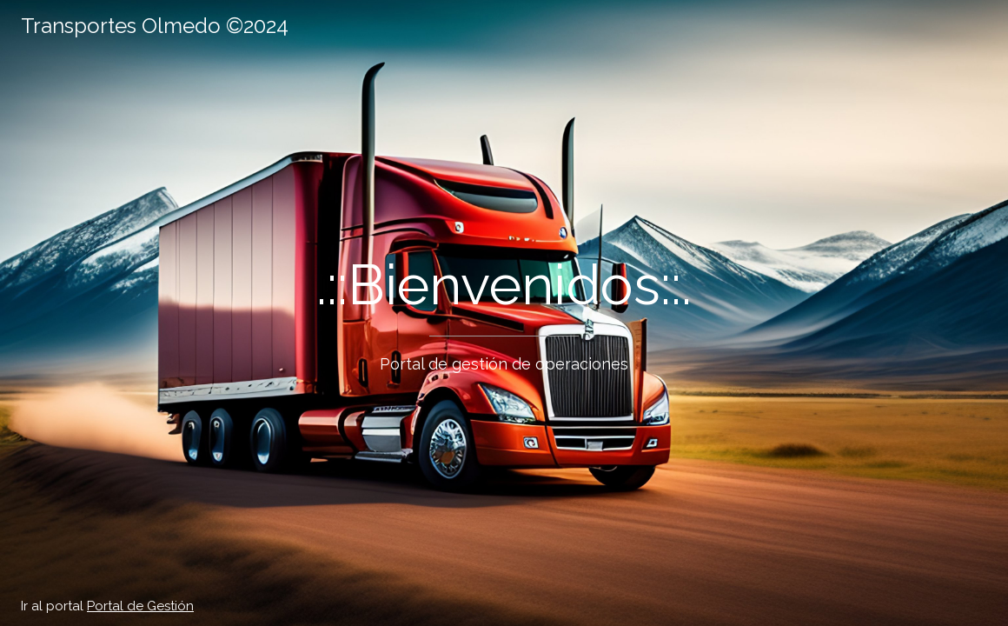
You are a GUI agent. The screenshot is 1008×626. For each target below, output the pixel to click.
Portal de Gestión (140, 606)
